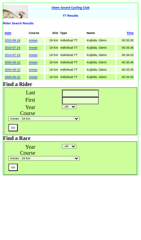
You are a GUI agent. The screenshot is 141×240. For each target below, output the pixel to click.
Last (30, 92)
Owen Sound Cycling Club (71, 7)
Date (8, 33)
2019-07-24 (12, 47)
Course (27, 113)
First (30, 100)
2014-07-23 (12, 55)
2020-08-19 (12, 40)
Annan (33, 40)
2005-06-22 (12, 62)
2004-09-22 (12, 69)
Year (30, 107)
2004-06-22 (12, 77)
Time (130, 33)
